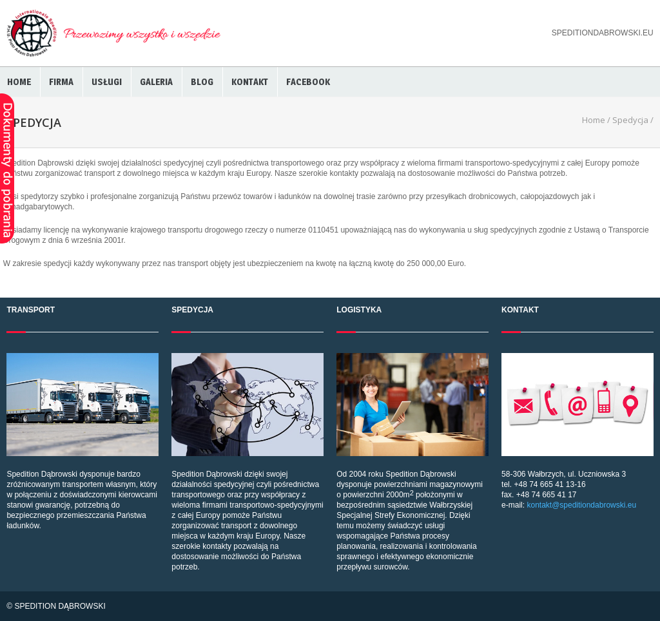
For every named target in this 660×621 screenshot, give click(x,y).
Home (19, 82)
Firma (61, 82)
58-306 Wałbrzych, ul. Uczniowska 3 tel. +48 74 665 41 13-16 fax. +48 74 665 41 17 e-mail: (577, 431)
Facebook (308, 82)
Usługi (107, 82)
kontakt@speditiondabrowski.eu (581, 505)
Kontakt (249, 82)
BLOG (202, 82)
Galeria (156, 82)
